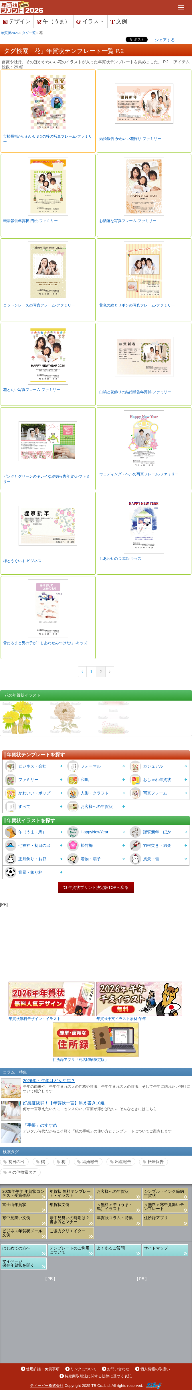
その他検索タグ (22, 1172)
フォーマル (84, 766)
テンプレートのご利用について (70, 1250)
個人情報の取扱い (155, 1369)
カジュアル (146, 766)
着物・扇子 (84, 859)
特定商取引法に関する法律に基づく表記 (98, 1376)
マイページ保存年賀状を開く (18, 1263)
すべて (17, 806)
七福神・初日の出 (27, 845)
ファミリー (21, 779)
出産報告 (123, 1161)
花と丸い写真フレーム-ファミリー (31, 389)
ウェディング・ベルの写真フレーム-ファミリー (139, 474)
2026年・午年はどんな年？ (49, 1080)
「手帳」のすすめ (40, 1125)
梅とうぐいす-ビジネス (22, 561)
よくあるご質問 (111, 1248)
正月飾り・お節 (25, 859)
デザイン (17, 21)
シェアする (165, 39)
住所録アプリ (156, 1217)
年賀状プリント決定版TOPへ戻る (96, 887)
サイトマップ (156, 1248)
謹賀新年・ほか (150, 832)
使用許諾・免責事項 (43, 1369)
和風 (78, 779)
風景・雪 (144, 859)
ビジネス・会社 (25, 766)
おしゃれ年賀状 (150, 779)
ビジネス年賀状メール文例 (22, 1233)
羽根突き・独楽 (150, 845)
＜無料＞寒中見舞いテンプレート (164, 1206)
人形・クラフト (88, 793)
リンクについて (83, 1369)
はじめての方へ (16, 1248)
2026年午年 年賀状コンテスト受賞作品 (23, 1193)
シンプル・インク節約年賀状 (164, 1193)
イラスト (90, 21)
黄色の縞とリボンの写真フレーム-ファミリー (137, 305)
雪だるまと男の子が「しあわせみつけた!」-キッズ (45, 643)
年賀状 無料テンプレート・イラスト (70, 1193)
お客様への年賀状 (90, 806)
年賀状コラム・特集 (115, 1217)
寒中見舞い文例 (16, 1217)
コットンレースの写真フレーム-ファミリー (39, 305)
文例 (118, 21)
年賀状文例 (60, 1204)
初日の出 (16, 1161)
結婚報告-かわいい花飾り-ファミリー (130, 139)
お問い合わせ (118, 1369)
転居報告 (156, 1161)
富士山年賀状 (14, 1204)
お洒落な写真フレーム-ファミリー (127, 221)
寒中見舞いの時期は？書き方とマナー (70, 1219)
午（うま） (53, 21)
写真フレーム (148, 793)
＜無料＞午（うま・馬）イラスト (115, 1206)
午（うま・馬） (25, 832)
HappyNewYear (87, 832)
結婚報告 (90, 1161)
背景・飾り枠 (23, 872)
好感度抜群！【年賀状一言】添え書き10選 (64, 1103)
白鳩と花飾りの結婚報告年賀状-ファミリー (135, 392)
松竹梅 (80, 845)
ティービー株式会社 (47, 1385)
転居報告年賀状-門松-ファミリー (30, 221)
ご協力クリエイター (68, 1231)
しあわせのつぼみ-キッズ (120, 558)
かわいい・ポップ (27, 793)
